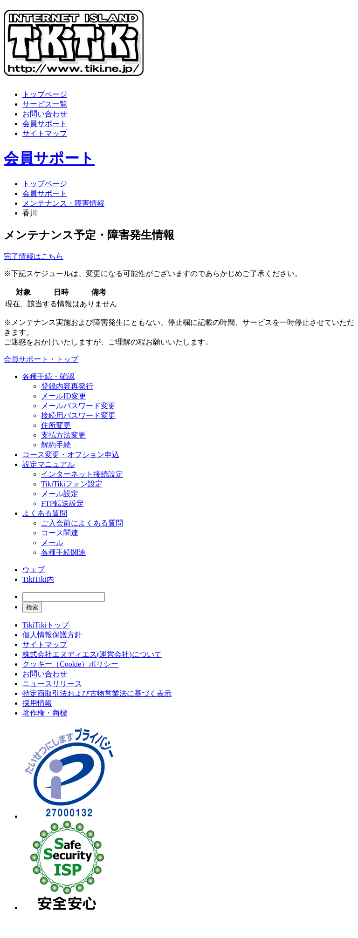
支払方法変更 (63, 435)
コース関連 (59, 533)
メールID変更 (63, 396)
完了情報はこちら (33, 256)
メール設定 (59, 494)
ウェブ (33, 570)
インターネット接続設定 (82, 474)
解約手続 (56, 445)
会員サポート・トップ (41, 359)
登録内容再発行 (67, 386)
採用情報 (37, 703)
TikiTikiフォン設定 (72, 484)
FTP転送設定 (62, 503)
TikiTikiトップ (45, 625)
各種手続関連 (63, 552)
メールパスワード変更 (78, 406)
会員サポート (44, 124)
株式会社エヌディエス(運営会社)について (92, 654)
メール (52, 543)
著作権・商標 (44, 713)
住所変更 (56, 425)
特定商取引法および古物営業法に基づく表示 (97, 693)
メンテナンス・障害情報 (63, 203)
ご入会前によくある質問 (82, 523)
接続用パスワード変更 (78, 415)
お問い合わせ (44, 114)
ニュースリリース (52, 684)
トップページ (44, 94)
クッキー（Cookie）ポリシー (70, 664)
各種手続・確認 (48, 376)
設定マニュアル (48, 464)
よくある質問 (44, 513)
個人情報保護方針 (52, 635)
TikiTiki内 (38, 579)
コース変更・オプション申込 (70, 455)
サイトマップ (44, 133)
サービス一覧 (44, 104)
